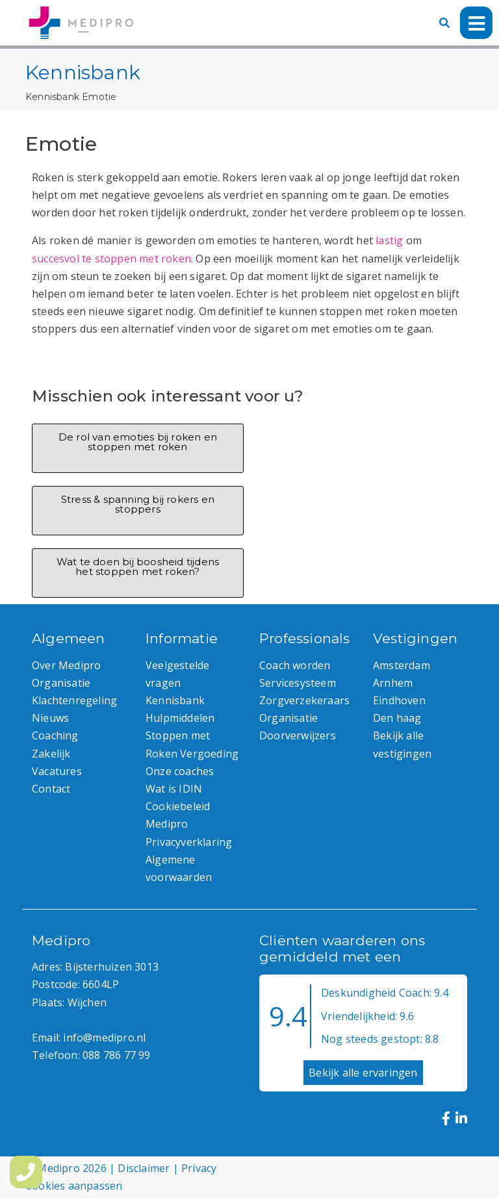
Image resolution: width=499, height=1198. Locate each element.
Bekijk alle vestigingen (402, 744)
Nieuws (50, 718)
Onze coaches (180, 771)
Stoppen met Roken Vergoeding (192, 744)
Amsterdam (401, 665)
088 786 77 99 (117, 1055)
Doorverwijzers (297, 735)
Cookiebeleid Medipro (178, 815)
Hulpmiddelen (180, 718)
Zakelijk (51, 753)
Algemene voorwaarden (179, 868)
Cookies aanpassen (73, 1186)
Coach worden (294, 665)
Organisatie (61, 683)
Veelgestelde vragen (177, 674)
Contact (51, 789)
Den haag (397, 718)
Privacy (198, 1168)
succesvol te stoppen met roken (111, 258)
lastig (389, 240)
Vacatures (57, 771)
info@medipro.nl (104, 1037)
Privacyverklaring (189, 842)
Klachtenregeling (74, 700)
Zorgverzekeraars (304, 700)
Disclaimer (144, 1168)
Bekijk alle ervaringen (363, 1072)
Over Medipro (66, 665)
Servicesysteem (297, 683)
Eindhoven (399, 700)
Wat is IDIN (174, 789)
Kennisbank (52, 97)
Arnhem (393, 683)
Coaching (55, 735)
